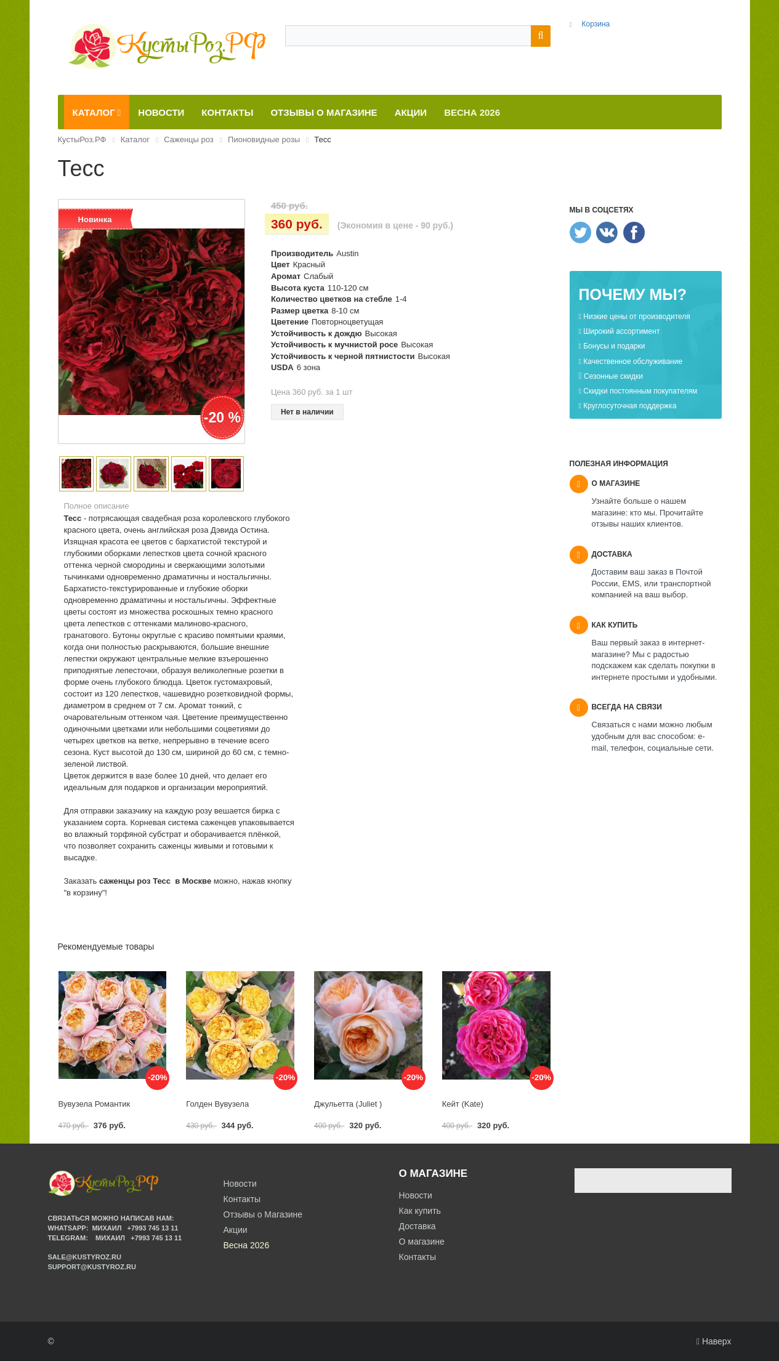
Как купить (420, 1211)
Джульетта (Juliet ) (348, 1104)
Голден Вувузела (217, 1104)
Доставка (417, 1226)
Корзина (595, 24)
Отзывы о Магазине (263, 1214)
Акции (236, 1230)
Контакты (417, 1257)
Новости (415, 1195)
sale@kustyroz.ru (85, 1257)
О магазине (422, 1241)
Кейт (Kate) (462, 1104)
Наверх (714, 1341)
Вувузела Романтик (95, 1104)
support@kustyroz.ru (92, 1266)
